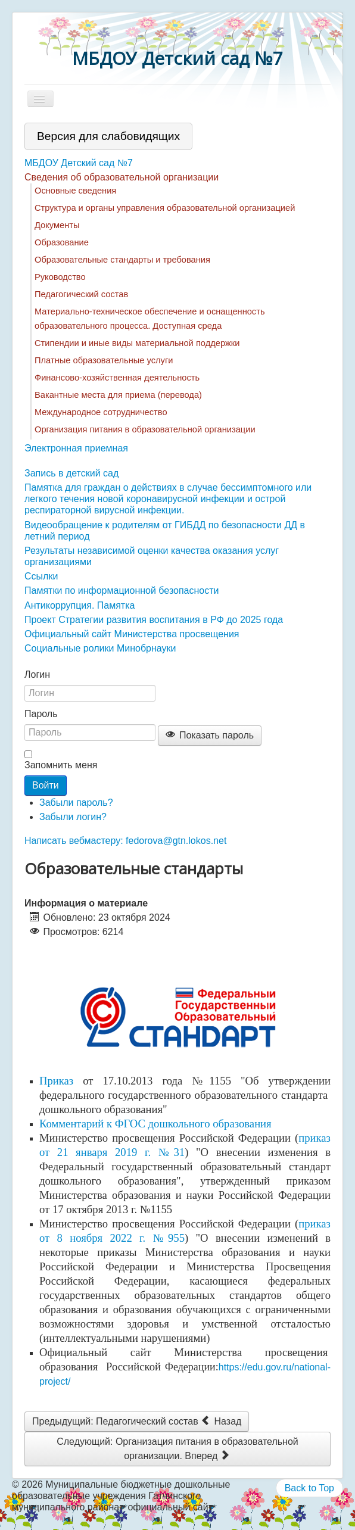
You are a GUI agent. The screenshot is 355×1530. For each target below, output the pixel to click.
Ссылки (41, 576)
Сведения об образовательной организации (121, 177)
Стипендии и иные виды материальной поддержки (137, 343)
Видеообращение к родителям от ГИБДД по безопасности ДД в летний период (164, 530)
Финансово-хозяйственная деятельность (117, 377)
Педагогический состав (81, 294)
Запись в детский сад (71, 473)
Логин (37, 674)
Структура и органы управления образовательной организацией (165, 208)
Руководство (60, 277)
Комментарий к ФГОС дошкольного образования (155, 1123)
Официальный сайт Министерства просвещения (131, 634)
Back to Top (309, 1488)
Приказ (56, 1080)
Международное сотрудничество (101, 412)
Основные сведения (75, 190)
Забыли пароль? (76, 802)
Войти (45, 785)
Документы (57, 225)
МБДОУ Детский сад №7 (78, 163)
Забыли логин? (73, 817)
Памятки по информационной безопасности (121, 590)
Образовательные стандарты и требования (122, 259)
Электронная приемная (76, 448)
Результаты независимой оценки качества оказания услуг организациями (151, 556)
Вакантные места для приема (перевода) (118, 395)
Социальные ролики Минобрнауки (100, 648)
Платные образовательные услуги (104, 360)
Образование (62, 242)
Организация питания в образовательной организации (145, 429)
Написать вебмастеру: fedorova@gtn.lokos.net (125, 841)
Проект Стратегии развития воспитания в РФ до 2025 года (153, 620)
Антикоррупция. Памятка (79, 605)
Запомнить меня (60, 765)
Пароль (41, 714)
